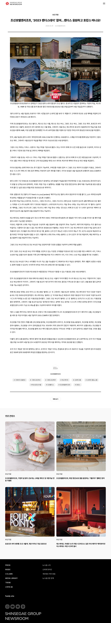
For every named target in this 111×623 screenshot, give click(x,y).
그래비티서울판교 (20, 380)
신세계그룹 (77, 380)
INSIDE (7, 570)
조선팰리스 (50, 385)
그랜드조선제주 (51, 380)
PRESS (7, 565)
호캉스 (78, 385)
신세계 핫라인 (47, 570)
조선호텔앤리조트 (60, 26)
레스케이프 (65, 380)
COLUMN (9, 574)
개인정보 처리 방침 (48, 574)
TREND (8, 583)
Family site (9, 596)
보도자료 (55, 15)
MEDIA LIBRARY (11, 578)
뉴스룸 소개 (46, 565)
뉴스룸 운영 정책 (48, 578)
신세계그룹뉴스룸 (92, 380)
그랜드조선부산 (36, 380)
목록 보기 (55, 399)
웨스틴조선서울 (36, 385)
